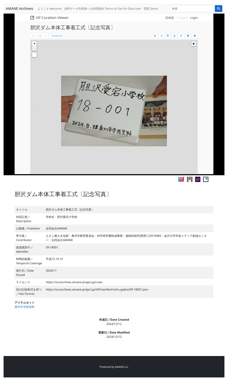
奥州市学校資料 (25, 307)
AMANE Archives (19, 8)
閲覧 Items (151, 9)
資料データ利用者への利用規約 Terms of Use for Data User (102, 9)
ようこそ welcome (49, 9)
